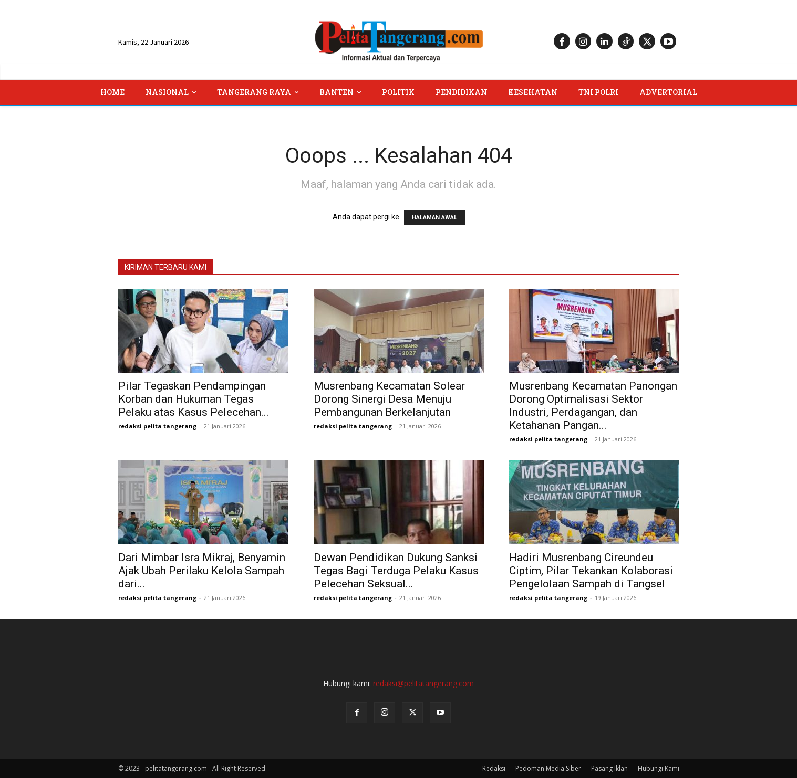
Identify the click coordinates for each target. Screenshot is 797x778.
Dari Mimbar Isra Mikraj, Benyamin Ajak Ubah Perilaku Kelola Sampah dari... (201, 570)
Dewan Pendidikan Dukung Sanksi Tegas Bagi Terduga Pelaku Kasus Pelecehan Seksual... (396, 570)
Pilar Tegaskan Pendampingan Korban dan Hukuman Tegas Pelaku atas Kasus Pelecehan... (193, 399)
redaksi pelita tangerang (157, 426)
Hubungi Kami (658, 768)
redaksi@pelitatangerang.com (423, 683)
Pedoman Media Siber (548, 768)
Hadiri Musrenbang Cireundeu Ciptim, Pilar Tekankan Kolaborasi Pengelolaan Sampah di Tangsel (591, 570)
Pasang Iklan (609, 768)
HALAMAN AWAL (434, 217)
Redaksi (493, 768)
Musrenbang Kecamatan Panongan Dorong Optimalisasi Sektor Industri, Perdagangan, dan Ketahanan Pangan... (593, 406)
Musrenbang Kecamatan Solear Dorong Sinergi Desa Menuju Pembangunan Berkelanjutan (389, 399)
